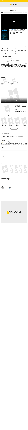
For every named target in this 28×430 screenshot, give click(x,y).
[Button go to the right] (26, 12)
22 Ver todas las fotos (14, 175)
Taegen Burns (17, 125)
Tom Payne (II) (10, 125)
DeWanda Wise (4, 125)
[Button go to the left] (25, 12)
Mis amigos (21, 32)
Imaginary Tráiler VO (12, 83)
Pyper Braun (24, 125)
